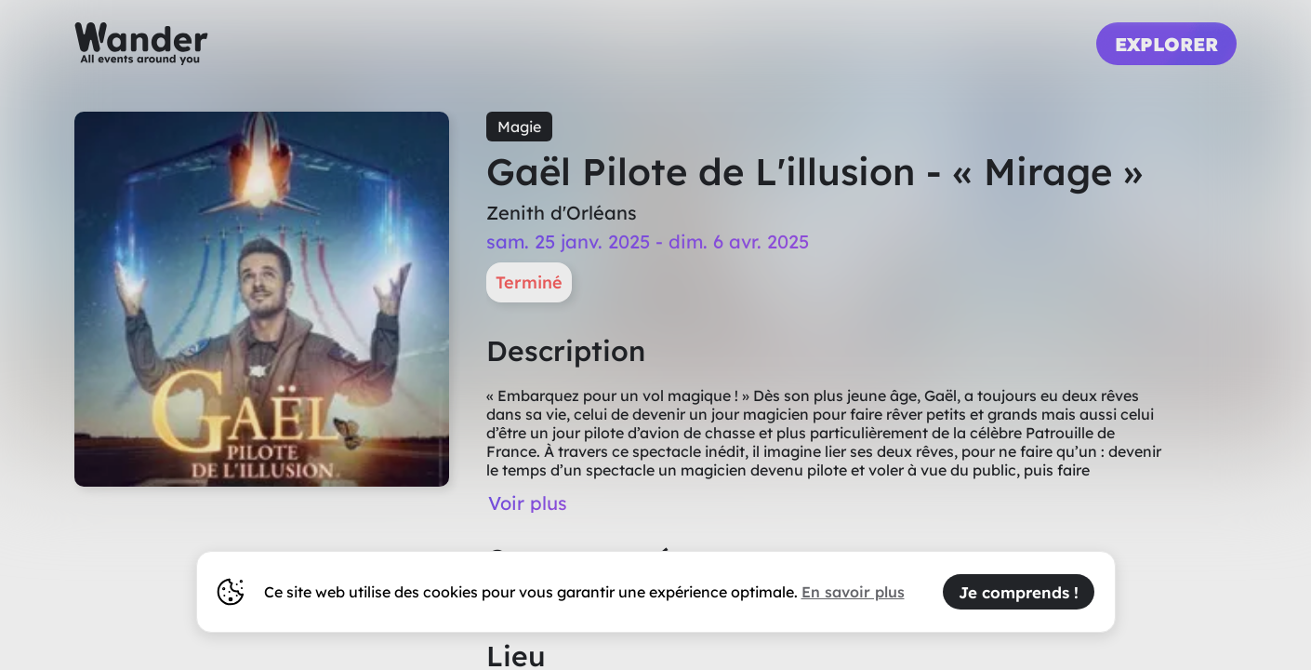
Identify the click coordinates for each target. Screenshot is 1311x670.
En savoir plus (853, 592)
